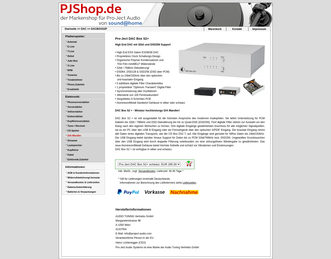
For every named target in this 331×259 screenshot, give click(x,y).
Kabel (70, 154)
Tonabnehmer (75, 79)
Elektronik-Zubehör (78, 159)
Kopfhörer (73, 150)
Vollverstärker (75, 111)
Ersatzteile (73, 89)
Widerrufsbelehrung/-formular (83, 177)
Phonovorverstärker (78, 102)
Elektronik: (72, 96)
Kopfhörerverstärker (78, 121)
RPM (70, 70)
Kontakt (237, 29)
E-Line (71, 46)
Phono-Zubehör (75, 84)
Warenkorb (215, 29)
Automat (72, 42)
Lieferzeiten (189, 182)
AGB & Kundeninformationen (83, 173)
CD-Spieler (73, 130)
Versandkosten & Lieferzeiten (83, 182)
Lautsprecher (74, 145)
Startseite (71, 28)
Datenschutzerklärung (79, 187)
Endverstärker (75, 116)
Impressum (259, 29)
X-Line (71, 65)
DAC (83, 28)
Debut (70, 56)
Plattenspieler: (75, 36)
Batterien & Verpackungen (81, 191)
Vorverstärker (74, 107)
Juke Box (72, 60)
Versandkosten (146, 171)
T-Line (70, 51)
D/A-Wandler (74, 135)
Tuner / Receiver (76, 126)
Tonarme (72, 75)
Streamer (72, 140)
